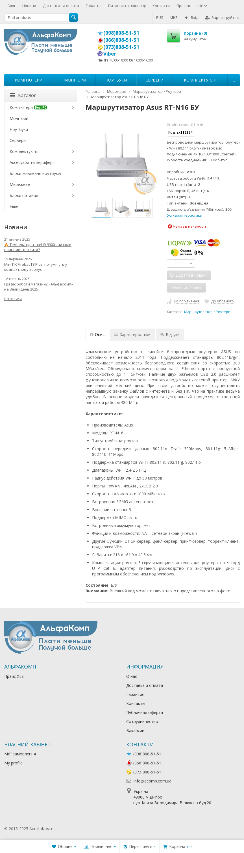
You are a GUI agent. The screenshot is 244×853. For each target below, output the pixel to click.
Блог (12, 5)
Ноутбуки (116, 80)
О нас (131, 676)
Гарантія (93, 5)
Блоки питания (24, 195)
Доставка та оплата (61, 5)
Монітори (75, 80)
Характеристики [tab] (132, 334)
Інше (14, 206)
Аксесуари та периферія (33, 162)
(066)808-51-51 (121, 39)
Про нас (184, 5)
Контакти (161, 5)
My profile (13, 763)
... (233, 80)
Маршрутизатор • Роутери (207, 311)
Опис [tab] (97, 334)
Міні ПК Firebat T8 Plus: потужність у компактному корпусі (35, 267)
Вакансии (135, 730)
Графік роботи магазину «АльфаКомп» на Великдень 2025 (38, 287)
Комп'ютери (28, 80)
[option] (101, 207)
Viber (109, 53)
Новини (29, 5)
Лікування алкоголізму (74, 828)
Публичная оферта (144, 712)
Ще (202, 5)
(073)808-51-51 (121, 46)
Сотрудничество (142, 721)
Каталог (23, 95)
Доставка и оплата (144, 685)
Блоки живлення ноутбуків (35, 173)
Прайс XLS (14, 676)
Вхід (191, 17)
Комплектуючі (200, 80)
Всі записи (13, 298)
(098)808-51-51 (121, 32)
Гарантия (135, 694)
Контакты (135, 703)
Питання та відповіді (127, 5)
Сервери (154, 80)
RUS (159, 17)
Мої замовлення (20, 754)
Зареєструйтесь (223, 17)
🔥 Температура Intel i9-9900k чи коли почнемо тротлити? (37, 247)
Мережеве (20, 184)
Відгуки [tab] (170, 334)
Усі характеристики (184, 215)
